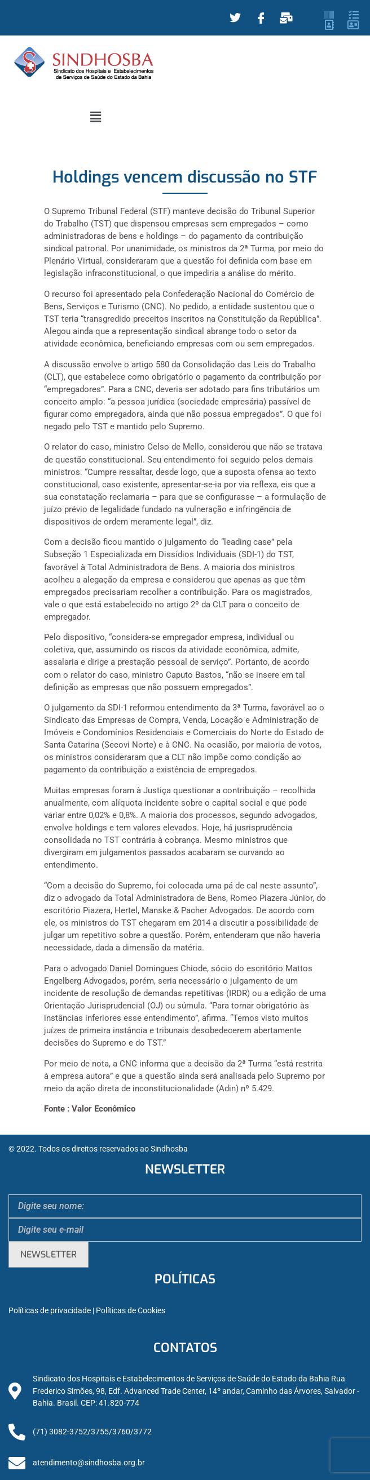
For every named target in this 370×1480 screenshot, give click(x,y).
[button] (95, 117)
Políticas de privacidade (49, 1310)
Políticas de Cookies (130, 1310)
